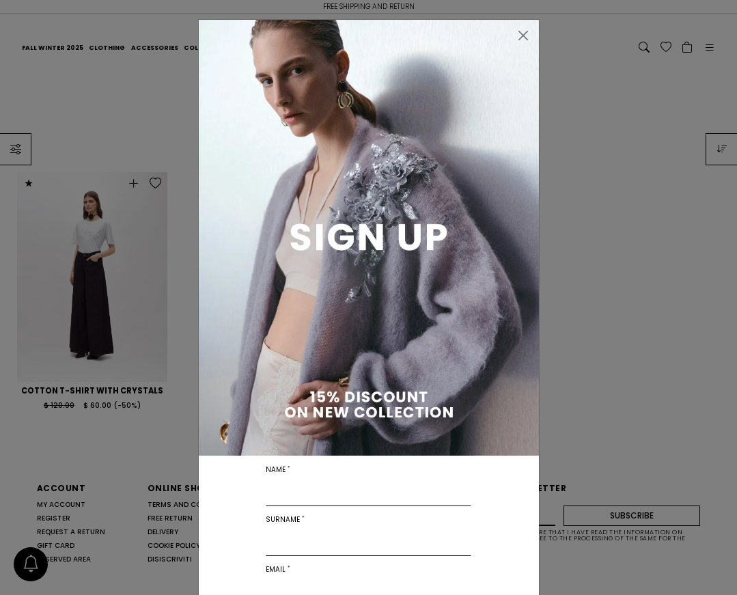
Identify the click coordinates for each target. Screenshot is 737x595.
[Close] (523, 35)
